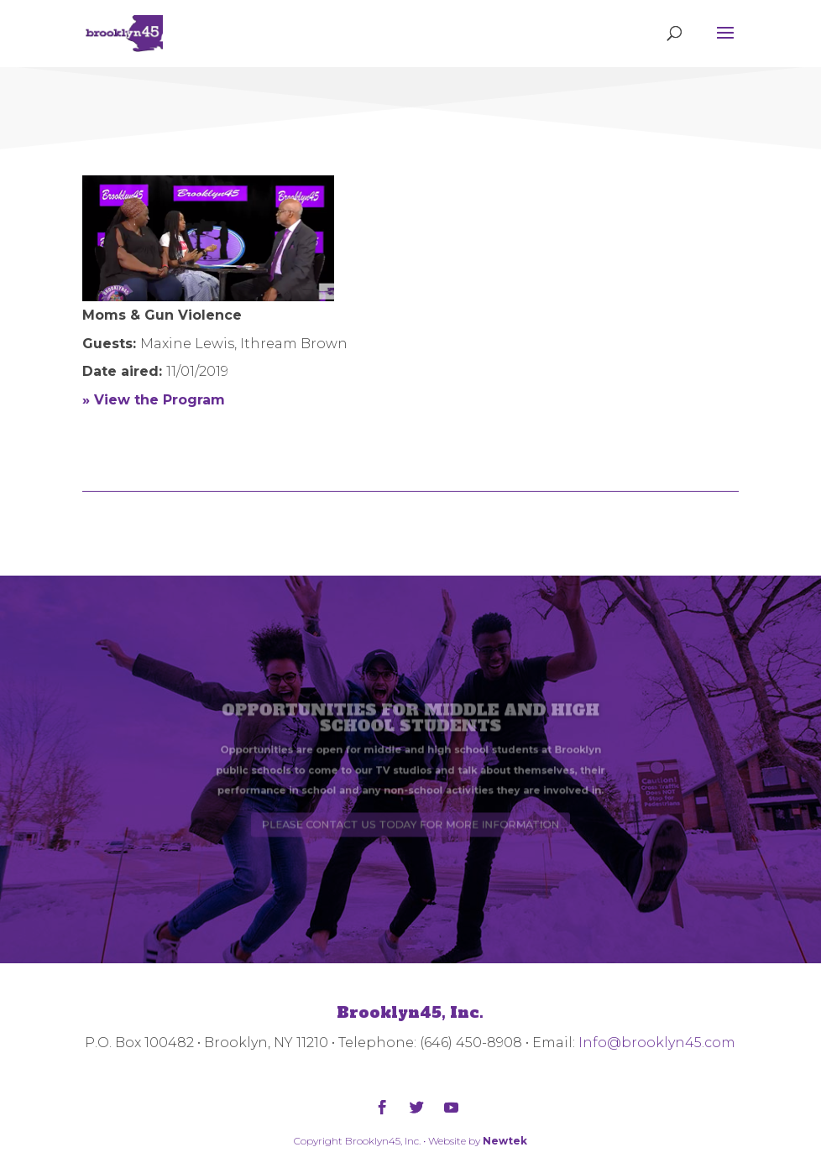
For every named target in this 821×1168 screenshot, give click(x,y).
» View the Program (153, 400)
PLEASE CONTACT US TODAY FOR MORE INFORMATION (410, 815)
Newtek (505, 1140)
